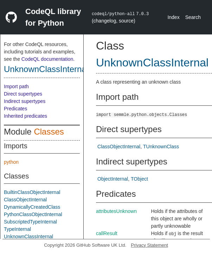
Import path (16, 86)
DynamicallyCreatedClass (32, 207)
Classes (49, 131)
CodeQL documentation (47, 59)
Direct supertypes (23, 94)
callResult (106, 233)
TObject (139, 179)
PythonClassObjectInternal (33, 214)
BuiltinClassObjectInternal (32, 192)
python (11, 162)
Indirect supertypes (24, 101)
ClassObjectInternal (25, 199)
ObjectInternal (112, 179)
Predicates (15, 108)
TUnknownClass (161, 146)
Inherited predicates (25, 116)
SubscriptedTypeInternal (30, 222)
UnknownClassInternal (46, 69)
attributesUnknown (116, 211)
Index (173, 17)
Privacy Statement (149, 245)
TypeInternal (17, 229)
